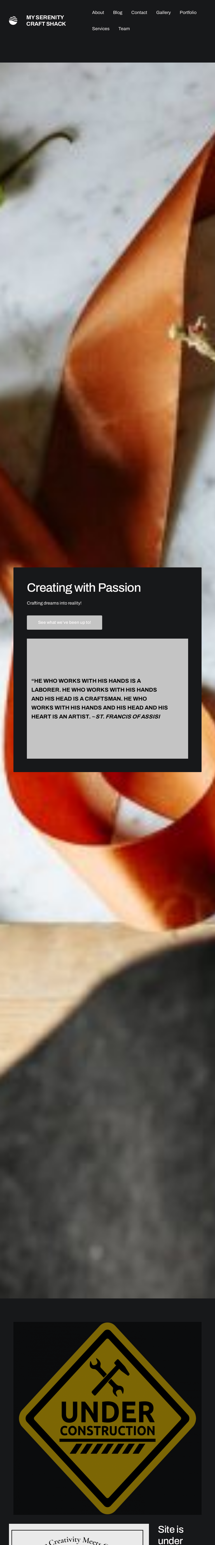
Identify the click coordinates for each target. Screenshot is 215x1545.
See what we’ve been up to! (64, 622)
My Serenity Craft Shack (46, 20)
